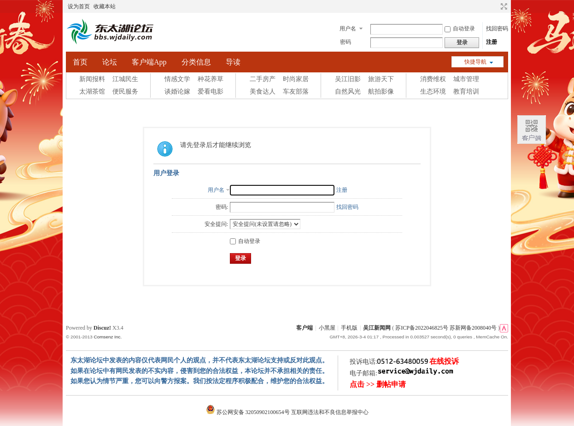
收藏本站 (105, 6)
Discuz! (102, 328)
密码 (345, 42)
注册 (491, 42)
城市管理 (466, 79)
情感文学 (177, 79)
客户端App (149, 62)
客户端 (304, 328)
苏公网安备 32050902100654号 (248, 412)
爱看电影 (210, 91)
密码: (222, 207)
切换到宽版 (503, 6)
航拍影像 (381, 91)
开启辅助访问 (495, 6)
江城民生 (125, 79)
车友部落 (296, 91)
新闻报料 (92, 79)
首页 (80, 62)
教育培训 (466, 91)
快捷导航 (475, 62)
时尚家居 (296, 79)
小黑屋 (327, 328)
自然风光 (348, 91)
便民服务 (125, 91)
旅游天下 (381, 79)
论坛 (109, 62)
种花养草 (210, 79)
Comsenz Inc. (108, 336)
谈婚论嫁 (177, 91)
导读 (233, 62)
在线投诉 (444, 361)
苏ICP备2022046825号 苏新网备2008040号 (446, 328)
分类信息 (196, 62)
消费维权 (433, 79)
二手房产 (262, 79)
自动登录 (460, 28)
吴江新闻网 (377, 328)
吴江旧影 (348, 79)
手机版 (349, 328)
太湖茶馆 (92, 91)
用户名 (348, 28)
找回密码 (497, 28)
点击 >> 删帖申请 (378, 384)
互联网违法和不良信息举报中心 (330, 412)
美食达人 (262, 91)
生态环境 (433, 91)
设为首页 (79, 6)
